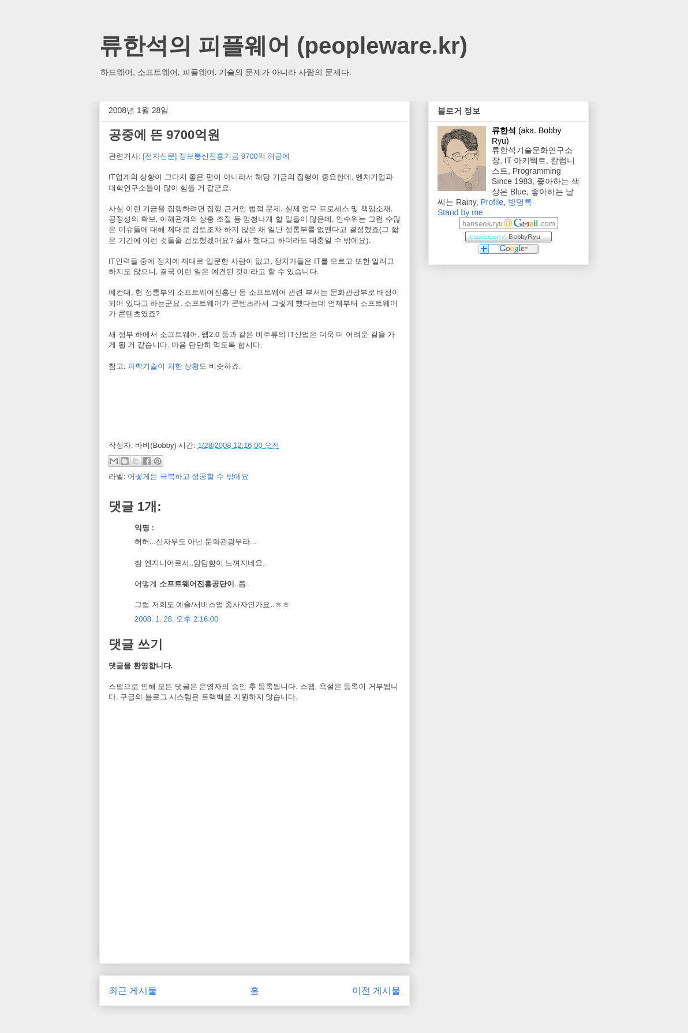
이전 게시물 (376, 990)
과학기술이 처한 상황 (163, 366)
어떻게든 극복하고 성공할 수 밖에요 (188, 476)
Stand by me (460, 212)
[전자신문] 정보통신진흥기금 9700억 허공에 (216, 156)
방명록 (520, 202)
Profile (491, 202)
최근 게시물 (133, 990)
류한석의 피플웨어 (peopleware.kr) (283, 45)
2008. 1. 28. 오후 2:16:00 (176, 619)
